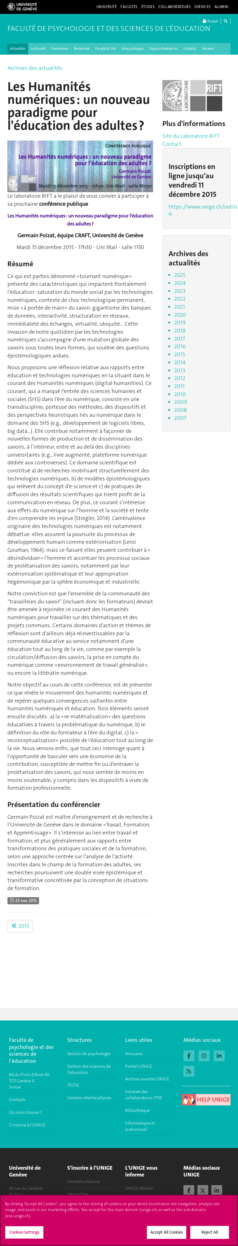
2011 (179, 386)
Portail (210, 21)
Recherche (82, 48)
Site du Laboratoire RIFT (191, 136)
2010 (180, 394)
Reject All (209, 1235)
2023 (180, 291)
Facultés (129, 6)
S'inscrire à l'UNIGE (27, 1125)
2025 (179, 275)
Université (106, 6)
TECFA (73, 1085)
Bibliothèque (137, 1110)
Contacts (189, 48)
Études (148, 6)
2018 (180, 330)
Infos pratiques (132, 48)
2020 (180, 315)
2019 (180, 322)
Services (202, 6)
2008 (180, 410)
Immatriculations (83, 1181)
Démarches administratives (82, 1197)
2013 (179, 370)
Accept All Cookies (166, 1235)
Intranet (208, 48)
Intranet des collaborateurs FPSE (143, 1094)
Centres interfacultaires (89, 1097)
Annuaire (134, 1053)
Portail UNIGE (138, 1066)
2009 (180, 402)
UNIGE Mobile (139, 1188)
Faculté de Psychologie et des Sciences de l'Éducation (108, 28)
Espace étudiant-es (163, 48)
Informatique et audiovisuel (140, 1126)
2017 (179, 338)
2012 (179, 378)
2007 (180, 418)
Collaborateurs (174, 6)
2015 (20, 926)
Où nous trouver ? (25, 1112)
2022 (180, 298)
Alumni (221, 6)
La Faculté (38, 48)
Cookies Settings (24, 1235)
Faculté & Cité (105, 48)
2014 (180, 362)
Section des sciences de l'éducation (89, 1069)
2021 (179, 306)
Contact (172, 144)
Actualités (17, 48)
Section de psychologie (88, 1053)
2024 (180, 283)
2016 (180, 346)
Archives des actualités (34, 68)
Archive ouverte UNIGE (147, 1079)
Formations (59, 48)
